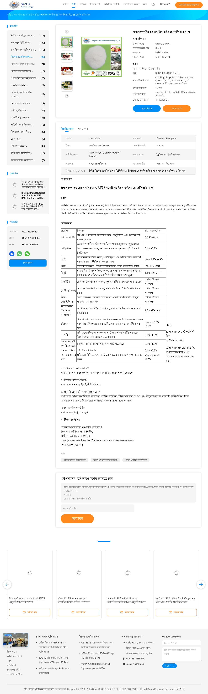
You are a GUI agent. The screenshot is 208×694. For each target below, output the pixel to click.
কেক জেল (28, 139)
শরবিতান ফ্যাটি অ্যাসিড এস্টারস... (28, 94)
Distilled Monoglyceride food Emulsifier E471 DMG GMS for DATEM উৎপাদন (33, 195)
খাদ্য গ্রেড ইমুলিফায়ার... (28, 42)
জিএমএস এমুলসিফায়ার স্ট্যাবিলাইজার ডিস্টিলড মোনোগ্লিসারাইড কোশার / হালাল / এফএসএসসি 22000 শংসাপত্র (33, 184)
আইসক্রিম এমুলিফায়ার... (28, 124)
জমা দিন (77, 518)
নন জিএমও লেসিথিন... (28, 103)
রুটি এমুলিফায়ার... (28, 110)
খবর (9, 660)
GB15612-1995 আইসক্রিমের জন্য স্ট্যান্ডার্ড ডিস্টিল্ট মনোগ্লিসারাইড (97, 644)
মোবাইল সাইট (13, 669)
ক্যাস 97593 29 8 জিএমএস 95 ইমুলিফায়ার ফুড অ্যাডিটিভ (96, 666)
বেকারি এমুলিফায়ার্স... (28, 117)
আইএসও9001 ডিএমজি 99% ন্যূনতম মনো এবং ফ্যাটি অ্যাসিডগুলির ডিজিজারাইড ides (175, 602)
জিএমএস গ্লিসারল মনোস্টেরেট (105, 460)
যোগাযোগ (27, 263)
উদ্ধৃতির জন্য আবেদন (189, 5)
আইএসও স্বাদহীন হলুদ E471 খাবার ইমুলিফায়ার (54, 670)
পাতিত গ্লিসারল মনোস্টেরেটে (75, 460)
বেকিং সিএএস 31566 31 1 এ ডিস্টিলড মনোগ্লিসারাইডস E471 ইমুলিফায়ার (53, 647)
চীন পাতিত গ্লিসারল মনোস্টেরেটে (39, 689)
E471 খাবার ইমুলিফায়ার (47, 636)
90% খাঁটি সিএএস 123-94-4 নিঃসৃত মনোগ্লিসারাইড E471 (98, 655)
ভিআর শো (12, 651)
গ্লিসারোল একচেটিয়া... (28, 132)
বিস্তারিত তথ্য (67, 129)
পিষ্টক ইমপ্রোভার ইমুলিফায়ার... (28, 78)
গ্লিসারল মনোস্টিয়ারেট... (28, 71)
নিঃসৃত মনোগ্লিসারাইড (89, 636)
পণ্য (9, 647)
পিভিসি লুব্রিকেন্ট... (28, 146)
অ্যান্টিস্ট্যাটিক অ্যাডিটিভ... (28, 160)
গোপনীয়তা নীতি (14, 674)
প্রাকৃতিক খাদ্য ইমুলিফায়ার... (28, 49)
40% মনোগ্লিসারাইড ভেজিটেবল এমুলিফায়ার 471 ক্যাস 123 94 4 (53, 660)
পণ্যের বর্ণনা (83, 129)
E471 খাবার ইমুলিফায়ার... (28, 35)
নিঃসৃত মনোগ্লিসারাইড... (28, 57)
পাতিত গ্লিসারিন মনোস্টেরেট (136, 460)
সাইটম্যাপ (11, 665)
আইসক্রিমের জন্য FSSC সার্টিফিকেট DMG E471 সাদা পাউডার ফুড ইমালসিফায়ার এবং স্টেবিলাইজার (32, 206)
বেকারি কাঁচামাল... (28, 85)
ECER (181, 689)
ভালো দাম (146, 108)
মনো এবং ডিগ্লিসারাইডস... (28, 64)
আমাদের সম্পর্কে (14, 656)
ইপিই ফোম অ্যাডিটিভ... (28, 153)
